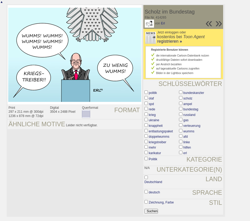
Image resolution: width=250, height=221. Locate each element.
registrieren (169, 41)
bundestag (190, 109)
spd (151, 104)
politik (153, 93)
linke (186, 142)
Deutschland (153, 182)
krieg (152, 115)
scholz (187, 98)
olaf (151, 98)
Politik (153, 159)
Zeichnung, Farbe (161, 202)
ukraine (154, 120)
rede (152, 109)
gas (185, 120)
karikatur (155, 153)
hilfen (187, 147)
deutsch (154, 192)
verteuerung (191, 126)
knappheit (155, 126)
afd (185, 136)
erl (185, 153)
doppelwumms (159, 136)
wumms (188, 131)
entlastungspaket (161, 131)
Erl (163, 23)
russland (189, 115)
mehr (152, 147)
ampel (187, 104)
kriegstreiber (157, 142)
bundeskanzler (193, 93)
